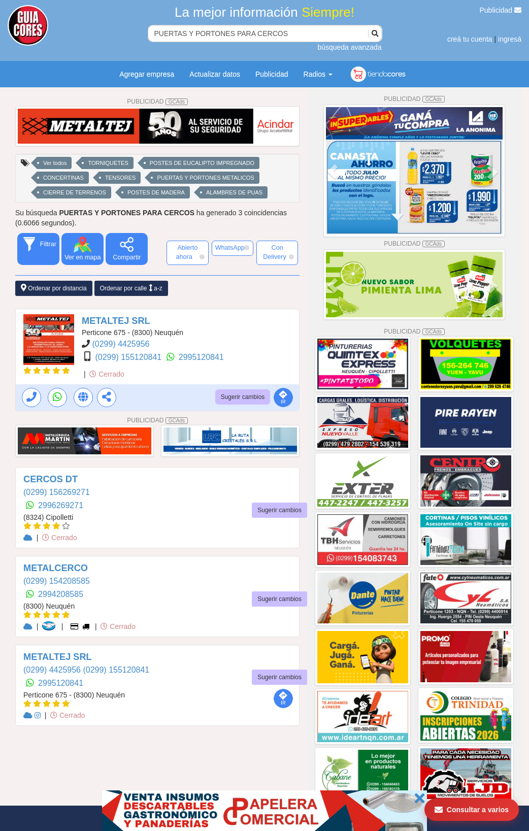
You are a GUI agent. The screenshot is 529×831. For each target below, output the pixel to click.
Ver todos (55, 163)
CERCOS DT (50, 479)
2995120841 (201, 357)
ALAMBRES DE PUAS (234, 192)
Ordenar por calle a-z (131, 288)
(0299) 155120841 (129, 357)
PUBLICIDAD (157, 101)
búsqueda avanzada (349, 47)
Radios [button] (318, 74)
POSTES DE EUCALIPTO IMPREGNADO (202, 163)
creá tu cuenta (469, 39)
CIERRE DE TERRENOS (74, 192)
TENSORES (120, 178)
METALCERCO (55, 568)
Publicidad (501, 10)
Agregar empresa (146, 74)
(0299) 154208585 (56, 581)
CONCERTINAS (63, 178)
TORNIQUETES (108, 163)
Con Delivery (278, 252)
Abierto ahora (190, 252)
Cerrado (106, 374)
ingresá (509, 39)
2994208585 (60, 594)
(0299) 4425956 (120, 344)
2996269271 (60, 505)
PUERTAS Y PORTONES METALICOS (205, 178)
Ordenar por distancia (54, 288)
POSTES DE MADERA (156, 192)
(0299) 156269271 (56, 492)
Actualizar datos (214, 74)
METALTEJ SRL (116, 321)
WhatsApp (232, 247)
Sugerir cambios (243, 397)
